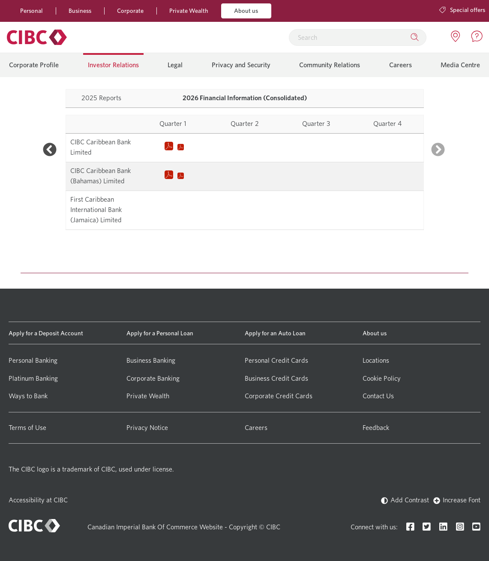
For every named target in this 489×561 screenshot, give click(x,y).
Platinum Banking (33, 378)
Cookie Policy (382, 378)
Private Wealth (188, 10)
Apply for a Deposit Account (46, 333)
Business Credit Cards (276, 378)
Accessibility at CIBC (38, 500)
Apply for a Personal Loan (159, 333)
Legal (175, 65)
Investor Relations (113, 65)
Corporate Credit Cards (278, 396)
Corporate (130, 10)
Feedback (376, 428)
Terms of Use (27, 428)
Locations (376, 360)
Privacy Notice (147, 428)
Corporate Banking (153, 378)
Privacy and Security (241, 65)
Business (80, 10)
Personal (31, 10)
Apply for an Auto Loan (275, 333)
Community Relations (329, 65)
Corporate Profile (34, 65)
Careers (400, 65)
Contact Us (378, 396)
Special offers (462, 9)
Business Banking (150, 360)
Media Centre (460, 65)
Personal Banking (33, 360)
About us (246, 10)
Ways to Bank (28, 396)
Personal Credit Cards (276, 360)
